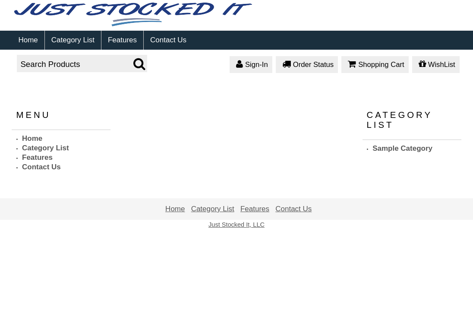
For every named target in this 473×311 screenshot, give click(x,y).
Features (122, 40)
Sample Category (402, 148)
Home (28, 40)
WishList (435, 65)
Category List (73, 40)
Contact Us (168, 40)
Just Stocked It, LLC (236, 224)
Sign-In (251, 65)
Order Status (307, 65)
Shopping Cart (375, 65)
